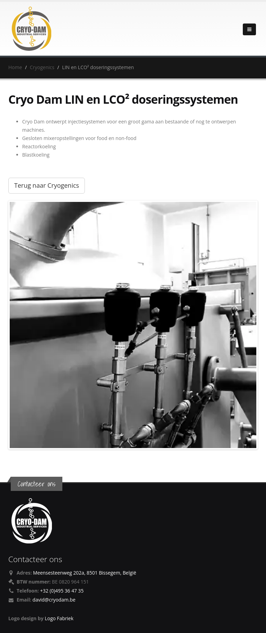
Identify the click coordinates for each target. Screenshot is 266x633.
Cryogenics (42, 67)
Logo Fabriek (59, 618)
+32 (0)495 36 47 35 (62, 590)
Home (15, 67)
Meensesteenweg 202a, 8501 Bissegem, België (84, 572)
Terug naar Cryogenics (46, 185)
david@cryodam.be (54, 599)
